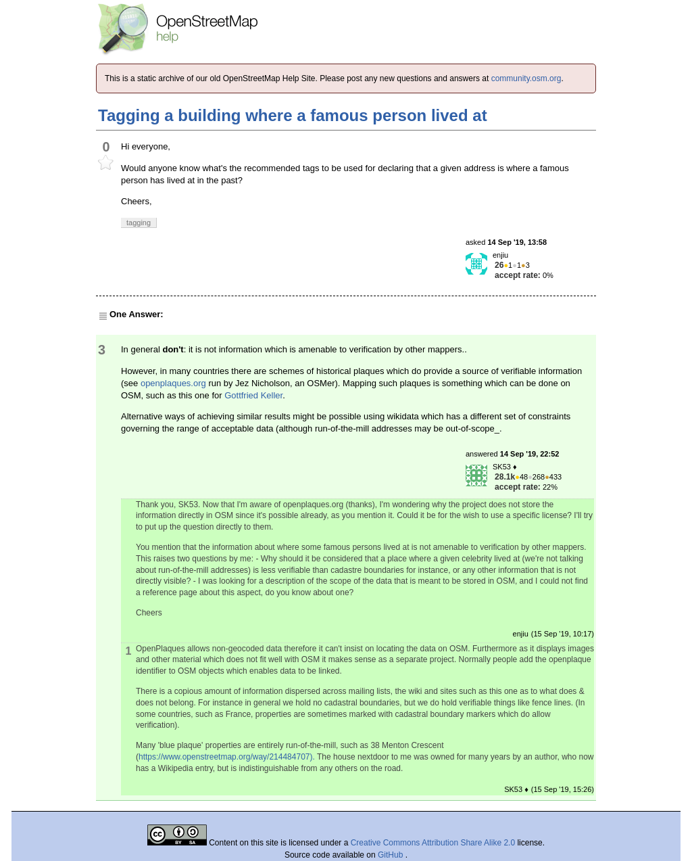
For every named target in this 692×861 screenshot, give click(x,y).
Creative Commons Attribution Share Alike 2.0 (433, 842)
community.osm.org (526, 78)
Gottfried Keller (253, 395)
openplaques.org (173, 383)
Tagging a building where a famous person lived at (292, 115)
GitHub (391, 855)
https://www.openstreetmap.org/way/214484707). (227, 757)
